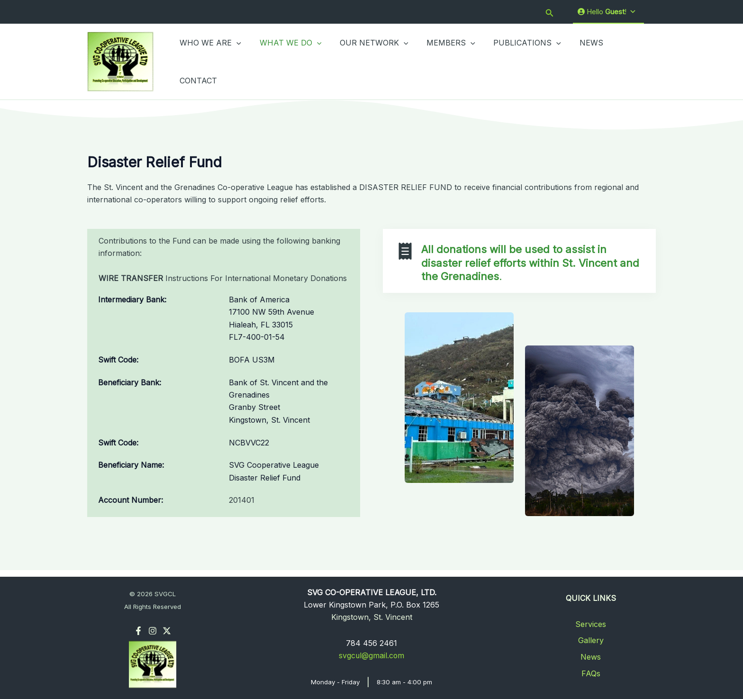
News (590, 657)
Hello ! (607, 12)
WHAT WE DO (286, 61)
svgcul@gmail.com (371, 656)
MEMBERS (440, 61)
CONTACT (619, 61)
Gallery (591, 640)
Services (590, 624)
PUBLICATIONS (513, 61)
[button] (549, 12)
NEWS (574, 61)
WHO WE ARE (209, 61)
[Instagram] (152, 630)
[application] (235, 61)
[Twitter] (167, 630)
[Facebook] (138, 630)
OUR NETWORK (366, 61)
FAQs (590, 673)
